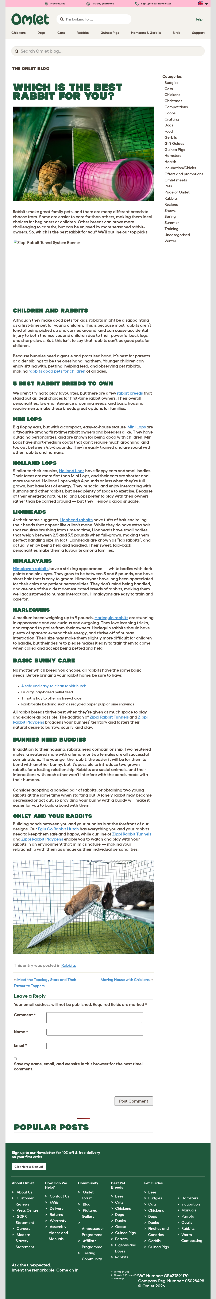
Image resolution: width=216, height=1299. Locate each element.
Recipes (171, 204)
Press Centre (27, 1210)
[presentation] (46, 1088)
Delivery (56, 1208)
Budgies (171, 83)
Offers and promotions (184, 174)
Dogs (169, 125)
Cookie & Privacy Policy (127, 1275)
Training (171, 229)
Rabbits (68, 965)
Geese (120, 1227)
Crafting (172, 119)
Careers (23, 1228)
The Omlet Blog (30, 68)
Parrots (121, 1239)
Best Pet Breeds (118, 1185)
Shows (170, 210)
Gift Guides (174, 143)
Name (21, 1031)
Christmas (173, 101)
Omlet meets (176, 180)
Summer (172, 223)
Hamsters (173, 156)
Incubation (190, 1204)
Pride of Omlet (177, 192)
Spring (170, 216)
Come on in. (68, 1270)
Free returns (55, 3)
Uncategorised (177, 235)
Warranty (58, 1221)
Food (169, 131)
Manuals (188, 1210)
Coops (170, 113)
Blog (86, 1204)
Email (20, 1045)
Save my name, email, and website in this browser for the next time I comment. (78, 1066)
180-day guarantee (100, 3)
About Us (24, 1192)
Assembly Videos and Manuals (58, 1233)
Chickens (172, 95)
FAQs (54, 1202)
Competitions (176, 107)
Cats (169, 89)
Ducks (120, 1221)
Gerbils (171, 137)
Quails (186, 1222)
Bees (119, 1196)
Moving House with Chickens (125, 980)
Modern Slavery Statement (25, 1241)
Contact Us (59, 1196)
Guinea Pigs (175, 150)
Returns (56, 1215)
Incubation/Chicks (180, 168)
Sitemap (119, 1278)
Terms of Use (121, 1271)
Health (170, 162)
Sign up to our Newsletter (153, 3)
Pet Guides (153, 1183)
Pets (168, 186)
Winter (170, 241)
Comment (25, 1014)
